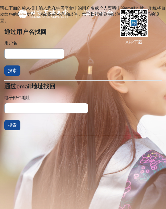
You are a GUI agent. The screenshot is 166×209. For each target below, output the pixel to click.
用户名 (10, 43)
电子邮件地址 (17, 97)
